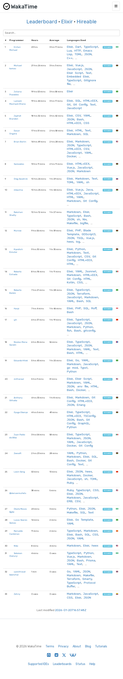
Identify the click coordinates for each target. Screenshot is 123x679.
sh (87, 182)
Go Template (84, 519)
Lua (69, 50)
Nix (85, 219)
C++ (70, 58)
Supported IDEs (38, 664)
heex (70, 241)
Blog (88, 646)
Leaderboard (41, 22)
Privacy (63, 646)
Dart (78, 46)
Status (80, 664)
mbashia (18, 190)
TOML (78, 54)
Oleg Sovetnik (21, 179)
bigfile (84, 223)
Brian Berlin (20, 142)
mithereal (19, 379)
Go (77, 360)
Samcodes (19, 164)
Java (89, 189)
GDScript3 (88, 234)
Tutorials (101, 646)
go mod (72, 367)
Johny (17, 594)
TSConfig (89, 416)
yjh (15, 320)
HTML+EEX (90, 100)
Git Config (80, 104)
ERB (69, 501)
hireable (108, 47)
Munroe (17, 230)
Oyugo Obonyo (21, 412)
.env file (82, 386)
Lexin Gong (19, 472)
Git (69, 104)
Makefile (72, 223)
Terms (50, 646)
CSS (86, 123)
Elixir (67, 22)
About (77, 646)
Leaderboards (62, 664)
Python (80, 249)
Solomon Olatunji (15, 554)
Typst (84, 367)
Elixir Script (75, 73)
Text (88, 73)
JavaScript (74, 69)
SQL (78, 100)
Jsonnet (90, 271)
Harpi (16, 308)
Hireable (87, 22)
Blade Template (79, 232)
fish (69, 330)
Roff (94, 308)
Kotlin (71, 282)
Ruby (70, 482)
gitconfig (89, 330)
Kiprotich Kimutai (16, 250)
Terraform (83, 293)
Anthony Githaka (15, 399)
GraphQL (83, 423)
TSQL (80, 238)
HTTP (77, 50)
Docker (71, 156)
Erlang (81, 404)
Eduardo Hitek (21, 360)
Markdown (74, 134)
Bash (80, 119)
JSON (88, 54)
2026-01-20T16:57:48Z (70, 610)
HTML (78, 130)
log (78, 241)
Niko (16, 546)
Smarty (87, 579)
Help (92, 664)
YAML (87, 115)
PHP (78, 230)
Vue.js (79, 65)
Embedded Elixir (78, 76)
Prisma (90, 560)
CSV (78, 115)
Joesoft (17, 453)
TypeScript (91, 46)
